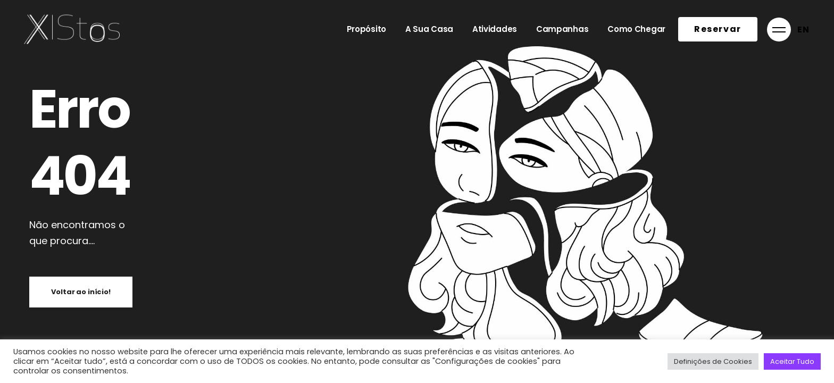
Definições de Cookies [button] (713, 361)
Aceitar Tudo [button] (792, 361)
